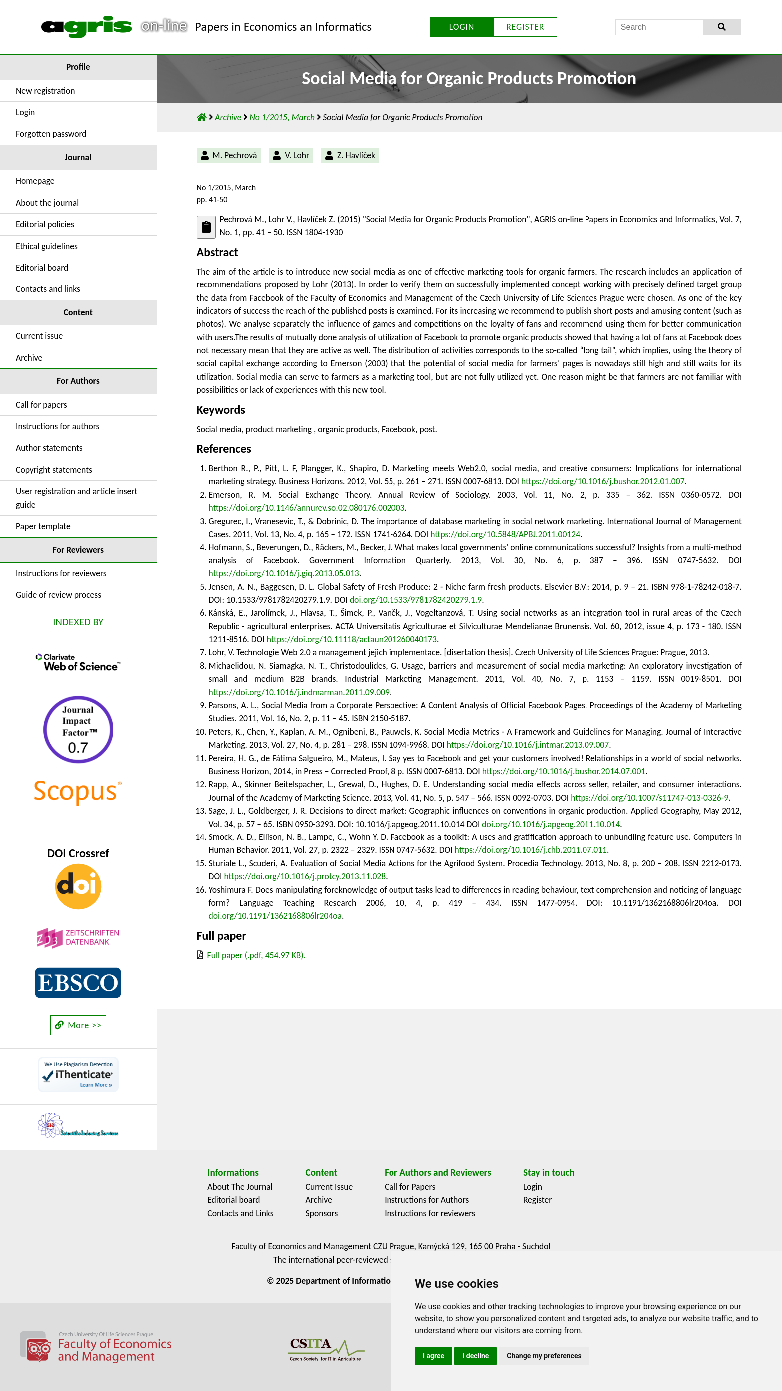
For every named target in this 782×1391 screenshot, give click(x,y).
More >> (78, 1025)
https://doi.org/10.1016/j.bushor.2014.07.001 (564, 771)
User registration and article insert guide (76, 498)
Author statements (49, 447)
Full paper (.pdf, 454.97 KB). (256, 955)
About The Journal (239, 1186)
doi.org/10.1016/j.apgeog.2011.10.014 (551, 824)
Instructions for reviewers (61, 573)
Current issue (39, 335)
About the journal (47, 202)
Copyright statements (54, 469)
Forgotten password (51, 133)
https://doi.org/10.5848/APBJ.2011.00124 (505, 534)
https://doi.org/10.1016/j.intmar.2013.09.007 (528, 744)
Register (537, 1199)
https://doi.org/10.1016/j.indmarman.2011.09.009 (299, 692)
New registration (45, 90)
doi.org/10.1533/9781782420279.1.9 (416, 599)
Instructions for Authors (427, 1199)
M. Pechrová (235, 155)
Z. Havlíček (356, 155)
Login (25, 112)
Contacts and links (48, 288)
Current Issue (329, 1186)
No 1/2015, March (283, 117)
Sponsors (322, 1213)
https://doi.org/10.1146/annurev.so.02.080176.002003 (307, 507)
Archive (29, 357)
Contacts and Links (240, 1213)
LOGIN (462, 26)
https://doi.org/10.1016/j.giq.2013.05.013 (284, 573)
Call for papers (41, 404)
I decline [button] (475, 1356)
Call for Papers (410, 1186)
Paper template (43, 526)
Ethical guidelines (47, 246)
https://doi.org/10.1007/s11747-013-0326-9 (649, 797)
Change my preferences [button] (544, 1356)
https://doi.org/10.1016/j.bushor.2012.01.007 (603, 481)
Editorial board (42, 267)
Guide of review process (58, 594)
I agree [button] (433, 1356)
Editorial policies (45, 224)
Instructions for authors (57, 426)
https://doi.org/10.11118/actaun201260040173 (352, 639)
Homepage (35, 180)
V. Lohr (297, 155)
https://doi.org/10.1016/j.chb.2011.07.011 (531, 849)
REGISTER (525, 26)
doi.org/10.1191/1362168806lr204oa (275, 915)
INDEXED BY (78, 621)
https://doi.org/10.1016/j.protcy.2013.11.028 (305, 876)
